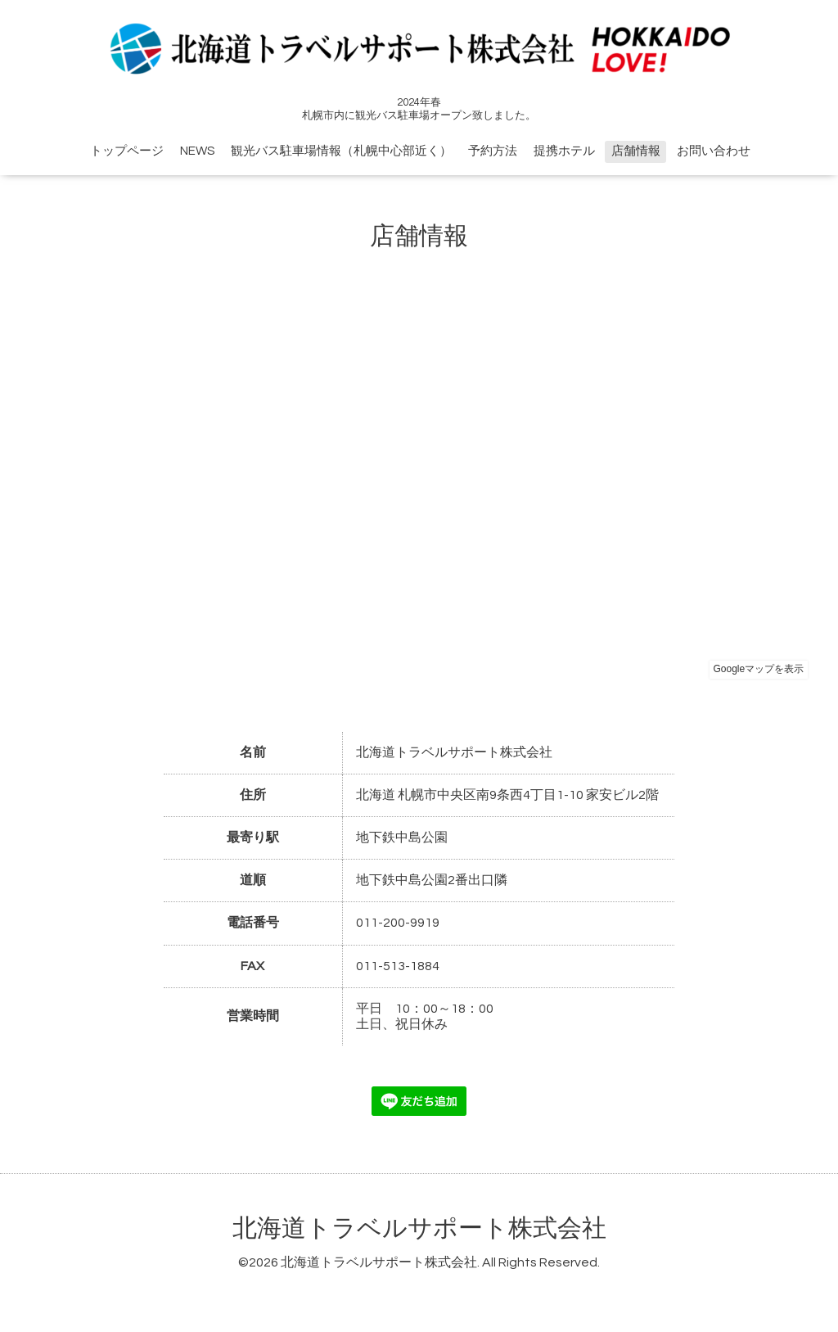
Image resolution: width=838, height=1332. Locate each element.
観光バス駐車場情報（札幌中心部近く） (341, 151)
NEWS (197, 151)
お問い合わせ (713, 151)
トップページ (127, 151)
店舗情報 (635, 151)
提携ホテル (564, 151)
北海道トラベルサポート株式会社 (419, 1228)
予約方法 (492, 151)
